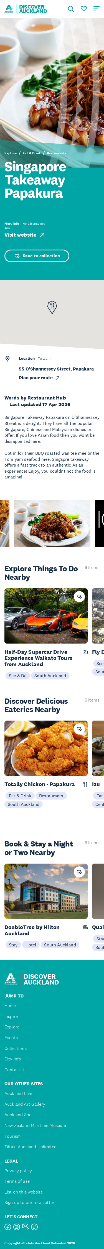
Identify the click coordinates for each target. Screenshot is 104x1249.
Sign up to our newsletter (29, 1202)
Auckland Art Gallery (24, 1104)
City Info (12, 1059)
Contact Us (15, 1070)
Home (10, 1006)
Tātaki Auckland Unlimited (30, 1147)
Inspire (11, 1016)
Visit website (25, 235)
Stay (13, 945)
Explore (10, 153)
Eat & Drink (32, 153)
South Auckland (50, 675)
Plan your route (39, 378)
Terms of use (17, 1181)
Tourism (12, 1136)
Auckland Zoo (18, 1115)
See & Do (18, 675)
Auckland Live (18, 1093)
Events (11, 1038)
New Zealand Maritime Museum (35, 1125)
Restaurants (57, 153)
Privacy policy (18, 1171)
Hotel (31, 945)
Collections (15, 1048)
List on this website (23, 1192)
